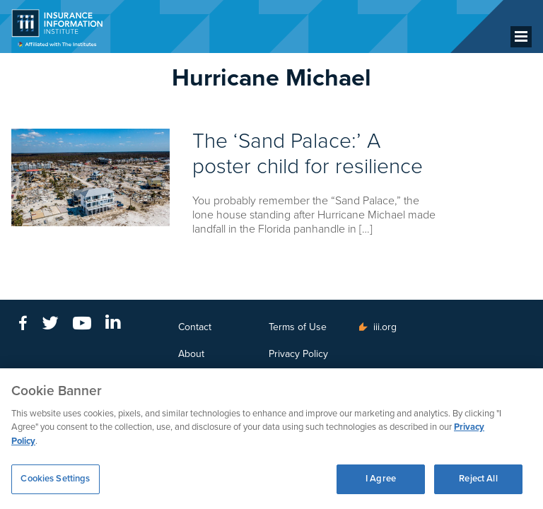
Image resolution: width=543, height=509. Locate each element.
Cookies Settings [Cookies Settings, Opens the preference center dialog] (55, 478)
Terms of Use (298, 327)
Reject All (478, 478)
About (191, 354)
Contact (194, 327)
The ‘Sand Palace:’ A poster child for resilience (307, 154)
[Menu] (521, 36)
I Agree (381, 478)
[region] (271, 438)
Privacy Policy (298, 354)
